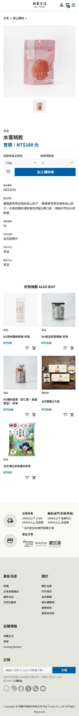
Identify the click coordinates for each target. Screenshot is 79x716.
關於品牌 (47, 586)
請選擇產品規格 (12, 156)
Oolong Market (12, 647)
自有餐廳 (47, 597)
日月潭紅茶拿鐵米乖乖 (17, 466)
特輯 (6, 586)
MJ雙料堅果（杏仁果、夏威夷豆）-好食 (20, 401)
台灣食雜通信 (11, 591)
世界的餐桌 (9, 602)
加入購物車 (45, 171)
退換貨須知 (48, 613)
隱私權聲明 (48, 602)
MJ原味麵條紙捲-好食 (16, 336)
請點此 (18, 680)
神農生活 (8, 636)
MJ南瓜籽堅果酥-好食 (55, 336)
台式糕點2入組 (50, 401)
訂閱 (64, 670)
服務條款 (47, 607)
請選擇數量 (47, 156)
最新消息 (8, 597)
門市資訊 (47, 591)
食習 (6, 641)
